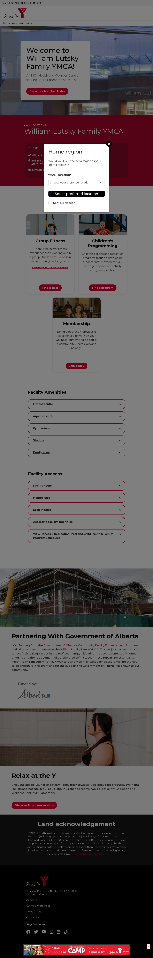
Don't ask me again (61, 203)
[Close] (109, 144)
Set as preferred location (76, 194)
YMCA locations (60, 175)
